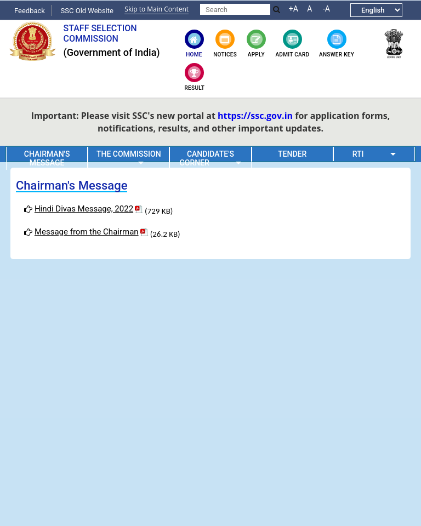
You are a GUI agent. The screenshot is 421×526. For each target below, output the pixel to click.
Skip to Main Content (156, 9)
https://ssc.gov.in (255, 116)
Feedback (29, 11)
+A (293, 8)
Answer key (336, 44)
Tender (292, 154)
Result (195, 77)
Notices (225, 44)
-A (326, 8)
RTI (374, 154)
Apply (256, 44)
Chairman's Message (47, 158)
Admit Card (292, 44)
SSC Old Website (87, 11)
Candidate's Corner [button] (211, 158)
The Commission (128, 157)
